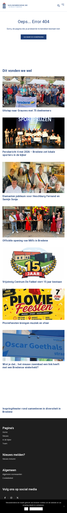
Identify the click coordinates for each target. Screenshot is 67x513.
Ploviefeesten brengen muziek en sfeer (26, 323)
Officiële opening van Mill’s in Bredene (25, 240)
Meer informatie (36, 509)
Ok (26, 509)
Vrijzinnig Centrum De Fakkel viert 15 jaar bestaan (32, 281)
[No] (64, 506)
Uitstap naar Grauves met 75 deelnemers (27, 110)
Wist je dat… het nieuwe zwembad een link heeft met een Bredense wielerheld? (31, 366)
